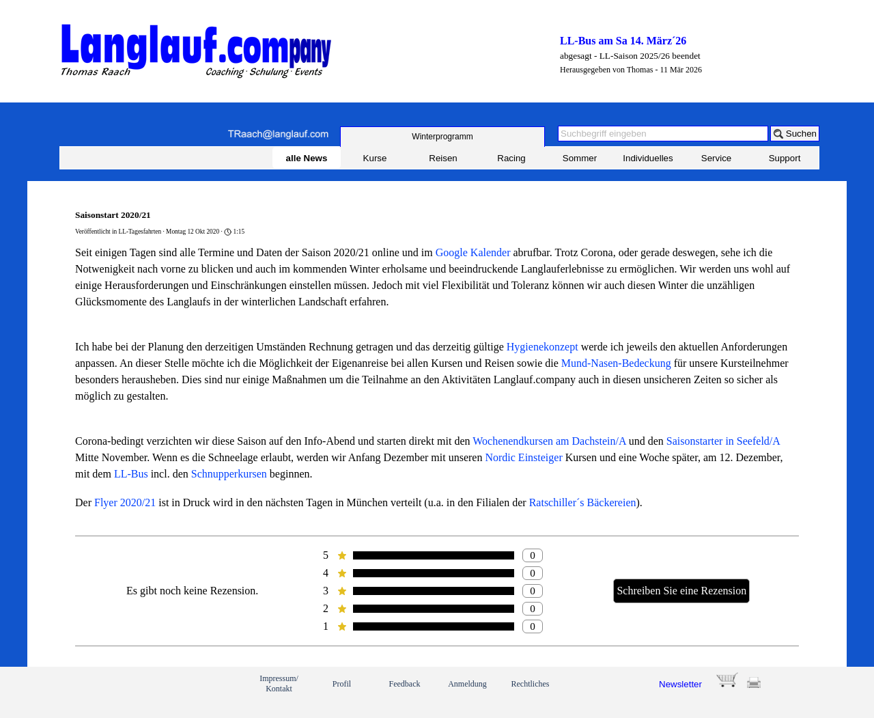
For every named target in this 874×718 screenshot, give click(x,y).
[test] (442, 136)
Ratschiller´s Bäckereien (582, 502)
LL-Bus (131, 474)
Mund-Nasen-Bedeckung (616, 363)
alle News (307, 158)
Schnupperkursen (229, 474)
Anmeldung (467, 684)
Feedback (405, 684)
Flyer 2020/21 (125, 502)
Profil (342, 684)
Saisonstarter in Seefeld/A (723, 441)
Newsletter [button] (680, 684)
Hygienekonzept (542, 347)
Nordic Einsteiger (523, 457)
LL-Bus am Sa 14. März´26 (623, 40)
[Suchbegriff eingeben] (663, 133)
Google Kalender (473, 252)
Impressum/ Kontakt (278, 683)
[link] (108, 692)
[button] (278, 134)
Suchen (801, 133)
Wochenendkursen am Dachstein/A (549, 441)
